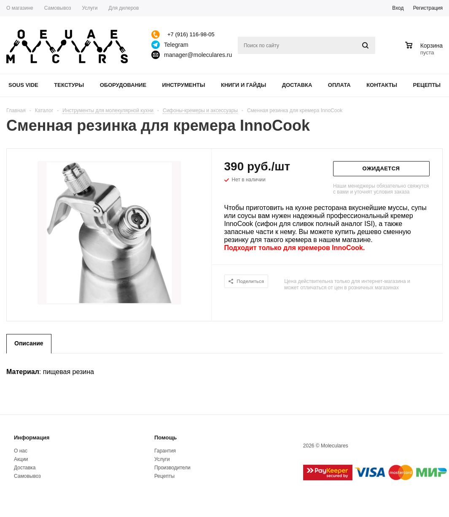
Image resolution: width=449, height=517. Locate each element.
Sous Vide (23, 85)
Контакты (381, 85)
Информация (31, 437)
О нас (20, 451)
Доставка (297, 85)
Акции (21, 459)
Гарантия (165, 451)
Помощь (165, 437)
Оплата (339, 85)
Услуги (162, 459)
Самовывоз (27, 476)
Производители (172, 468)
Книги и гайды (243, 85)
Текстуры (69, 85)
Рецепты (427, 85)
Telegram (176, 44)
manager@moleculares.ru (198, 54)
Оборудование (123, 85)
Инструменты (183, 85)
